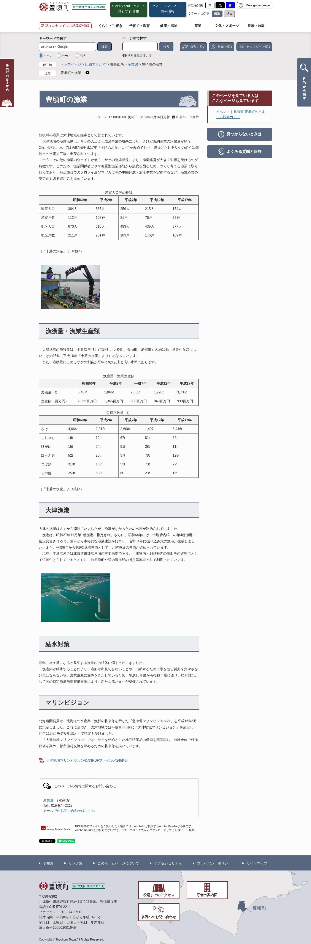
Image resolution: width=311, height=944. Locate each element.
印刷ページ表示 (187, 117)
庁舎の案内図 (207, 895)
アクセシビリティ (168, 863)
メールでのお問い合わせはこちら (69, 810)
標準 (217, 14)
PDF (82, 55)
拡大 (229, 14)
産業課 (133, 64)
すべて (48, 55)
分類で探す (197, 47)
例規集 (48, 863)
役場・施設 (256, 26)
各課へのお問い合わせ (158, 917)
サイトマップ (257, 863)
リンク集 (76, 863)
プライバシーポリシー (214, 863)
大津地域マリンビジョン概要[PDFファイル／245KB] (87, 760)
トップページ (70, 64)
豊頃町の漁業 (70, 73)
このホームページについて (118, 863)
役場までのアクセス (158, 895)
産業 (197, 26)
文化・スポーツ (227, 26)
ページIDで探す (134, 38)
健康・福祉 (168, 26)
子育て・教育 (139, 26)
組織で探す (225, 47)
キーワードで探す (53, 38)
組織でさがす (95, 64)
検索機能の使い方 (139, 55)
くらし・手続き (110, 26)
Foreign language (258, 5)
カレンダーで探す (259, 47)
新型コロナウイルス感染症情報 (65, 26)
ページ (66, 55)
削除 (87, 72)
